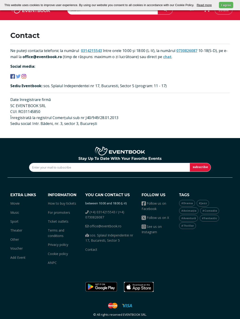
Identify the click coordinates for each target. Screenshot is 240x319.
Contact (91, 249)
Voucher (16, 248)
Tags (184, 195)
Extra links (23, 195)
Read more (204, 5)
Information (62, 195)
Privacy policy (58, 244)
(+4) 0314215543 (100, 212)
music (14, 212)
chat (167, 56)
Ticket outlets (58, 221)
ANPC (52, 262)
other (14, 239)
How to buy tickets (62, 203)
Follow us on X (155, 217)
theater (16, 230)
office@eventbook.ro (103, 226)
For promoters (59, 212)
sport (14, 221)
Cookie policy (58, 253)
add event (18, 257)
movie (15, 203)
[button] (101, 286)
